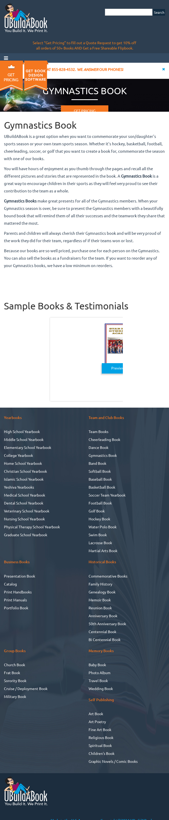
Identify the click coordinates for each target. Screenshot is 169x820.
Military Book (15, 696)
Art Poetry (97, 721)
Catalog (10, 584)
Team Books (98, 431)
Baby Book (97, 664)
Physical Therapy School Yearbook (32, 526)
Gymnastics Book (103, 455)
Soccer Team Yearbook (107, 495)
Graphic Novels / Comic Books (113, 761)
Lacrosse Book (100, 542)
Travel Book (98, 680)
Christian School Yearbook (25, 471)
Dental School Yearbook (23, 503)
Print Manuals (15, 599)
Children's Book (101, 753)
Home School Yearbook (23, 463)
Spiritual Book (100, 745)
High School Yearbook (22, 431)
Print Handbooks (18, 591)
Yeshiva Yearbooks (19, 487)
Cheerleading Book (104, 439)
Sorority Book (15, 680)
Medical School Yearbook (24, 495)
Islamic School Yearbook (24, 479)
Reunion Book (100, 607)
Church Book (14, 664)
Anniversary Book (103, 615)
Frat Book (12, 672)
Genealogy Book (102, 591)
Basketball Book (102, 487)
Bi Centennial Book (104, 639)
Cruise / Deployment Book (25, 688)
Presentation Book (19, 576)
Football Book (100, 503)
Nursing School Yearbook (24, 518)
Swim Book (98, 534)
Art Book (96, 713)
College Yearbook (18, 455)
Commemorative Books (108, 576)
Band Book (97, 463)
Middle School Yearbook (24, 439)
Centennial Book (102, 631)
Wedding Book (101, 688)
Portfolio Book (16, 607)
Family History (100, 584)
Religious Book (101, 737)
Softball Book (100, 471)
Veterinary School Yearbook (26, 510)
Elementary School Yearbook (27, 447)
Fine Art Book (100, 729)
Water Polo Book (103, 526)
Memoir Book (100, 599)
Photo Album (99, 672)
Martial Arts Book (103, 550)
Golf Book (97, 510)
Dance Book (98, 447)
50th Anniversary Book (107, 623)
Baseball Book (100, 479)
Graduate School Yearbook (25, 534)
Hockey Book (99, 518)
